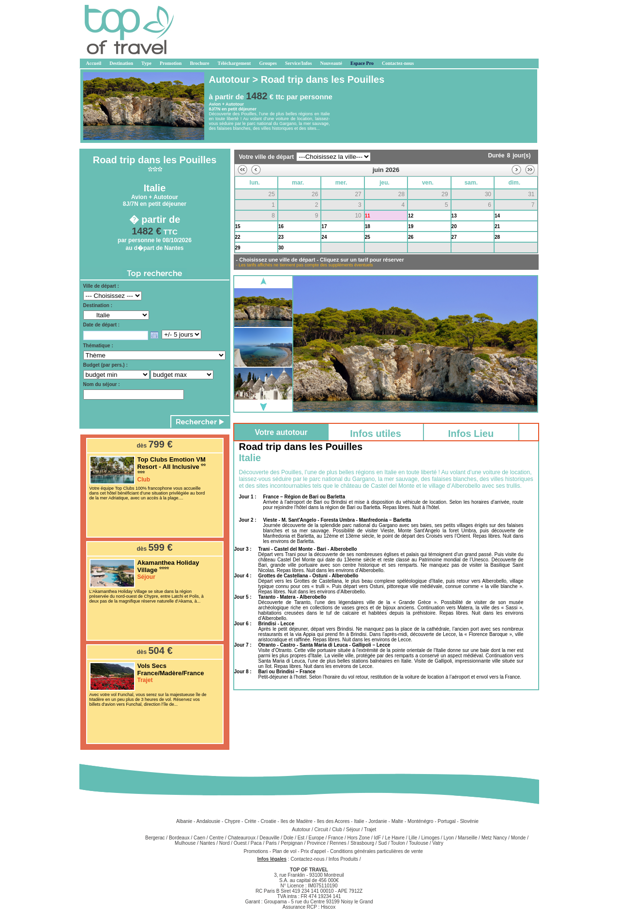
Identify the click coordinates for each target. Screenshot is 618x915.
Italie (359, 821)
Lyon (449, 837)
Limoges (430, 837)
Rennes (338, 843)
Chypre (232, 821)
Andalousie (208, 821)
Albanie (184, 821)
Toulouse (418, 843)
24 (324, 237)
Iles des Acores (333, 821)
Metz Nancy (494, 837)
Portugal (446, 821)
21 (497, 226)
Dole (289, 837)
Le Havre (395, 837)
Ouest (240, 843)
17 (324, 226)
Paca (256, 843)
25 (367, 237)
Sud (382, 843)
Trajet (370, 829)
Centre (216, 837)
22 (238, 237)
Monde (518, 837)
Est (301, 837)
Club (337, 829)
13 (454, 215)
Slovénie (469, 821)
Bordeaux (179, 837)
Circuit (321, 829)
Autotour (301, 829)
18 (367, 226)
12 (410, 215)
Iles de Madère (297, 821)
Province (316, 843)
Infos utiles (375, 433)
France (335, 837)
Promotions (256, 851)
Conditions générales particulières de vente (376, 851)
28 (497, 237)
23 (281, 237)
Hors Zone (358, 837)
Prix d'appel (314, 851)
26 (410, 237)
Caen (199, 837)
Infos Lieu (471, 433)
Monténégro (420, 821)
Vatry (437, 843)
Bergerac (155, 837)
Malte (397, 821)
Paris (271, 843)
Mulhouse (185, 843)
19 (410, 226)
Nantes (207, 843)
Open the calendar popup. (154, 335)
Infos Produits (343, 859)
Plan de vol (285, 851)
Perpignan (292, 843)
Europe (316, 837)
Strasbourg (362, 843)
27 (454, 237)
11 (367, 215)
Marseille (467, 837)
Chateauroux (242, 837)
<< (242, 169)
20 (454, 226)
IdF (377, 837)
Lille (412, 837)
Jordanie (377, 821)
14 (497, 215)
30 (281, 247)
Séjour (353, 829)
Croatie (268, 821)
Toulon (398, 843)
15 (238, 226)
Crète (250, 821)
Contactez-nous (307, 859)
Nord (224, 843)
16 (281, 226)
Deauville (269, 837)
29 (238, 247)
